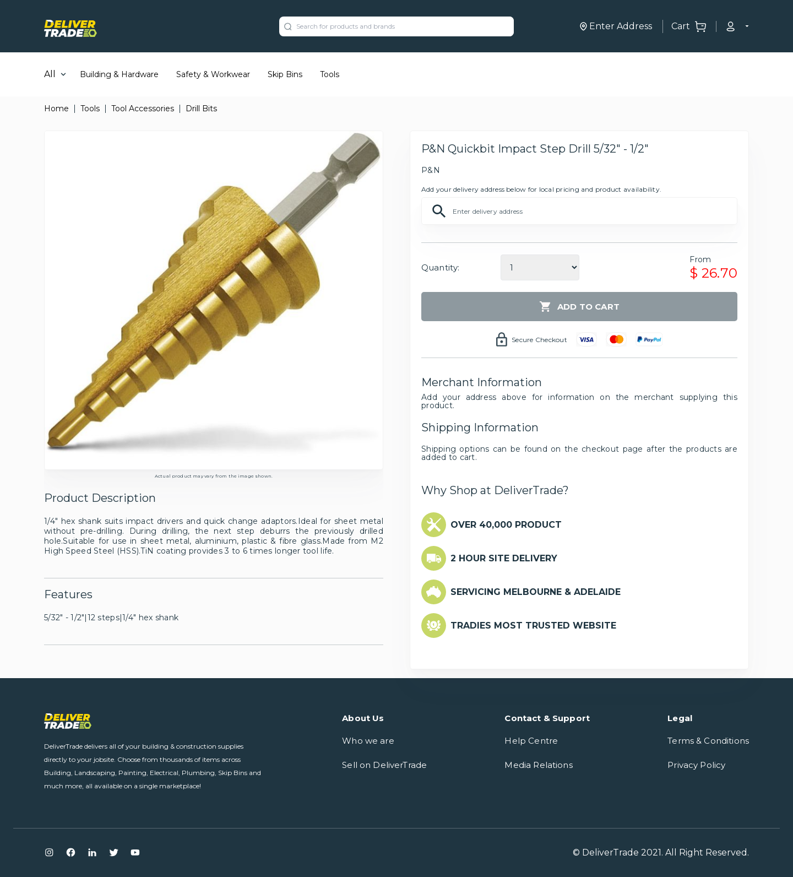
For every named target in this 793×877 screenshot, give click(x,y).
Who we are (368, 740)
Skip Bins (285, 74)
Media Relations (538, 765)
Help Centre (531, 740)
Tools (329, 74)
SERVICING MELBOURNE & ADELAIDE (535, 592)
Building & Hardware (119, 74)
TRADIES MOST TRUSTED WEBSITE (533, 625)
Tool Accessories (142, 108)
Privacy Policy (696, 765)
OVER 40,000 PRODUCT (506, 524)
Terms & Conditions (708, 740)
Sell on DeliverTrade (384, 765)
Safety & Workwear (213, 74)
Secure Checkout (539, 339)
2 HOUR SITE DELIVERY (503, 558)
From (700, 259)
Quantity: (440, 267)
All (50, 74)
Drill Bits (201, 108)
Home (56, 108)
